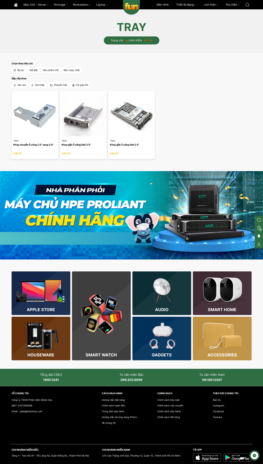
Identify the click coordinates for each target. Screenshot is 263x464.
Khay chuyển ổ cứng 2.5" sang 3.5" (33, 144)
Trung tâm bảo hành (113, 411)
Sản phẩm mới (51, 70)
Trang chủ (117, 40)
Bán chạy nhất (72, 70)
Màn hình (163, 4)
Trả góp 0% (80, 84)
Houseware (40, 354)
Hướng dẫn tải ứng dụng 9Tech (119, 417)
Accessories (222, 354)
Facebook (218, 411)
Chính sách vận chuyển (170, 405)
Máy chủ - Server (36, 4)
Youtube (217, 417)
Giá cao (19, 84)
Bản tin (217, 399)
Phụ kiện (233, 4)
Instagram (218, 405)
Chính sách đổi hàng (168, 417)
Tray (16, 140)
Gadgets (162, 354)
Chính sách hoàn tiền (113, 405)
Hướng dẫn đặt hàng (113, 399)
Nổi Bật (33, 70)
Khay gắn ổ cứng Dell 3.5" (76, 144)
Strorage (61, 4)
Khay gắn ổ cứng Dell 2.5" (124, 144)
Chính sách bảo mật (168, 399)
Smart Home (222, 309)
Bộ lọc (18, 70)
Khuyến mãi (58, 84)
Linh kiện (211, 4)
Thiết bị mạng (186, 4)
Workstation (82, 4)
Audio (162, 309)
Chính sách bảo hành (169, 411)
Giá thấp (38, 84)
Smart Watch (101, 354)
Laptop (102, 4)
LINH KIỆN (135, 40)
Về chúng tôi (109, 422)
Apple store (41, 309)
